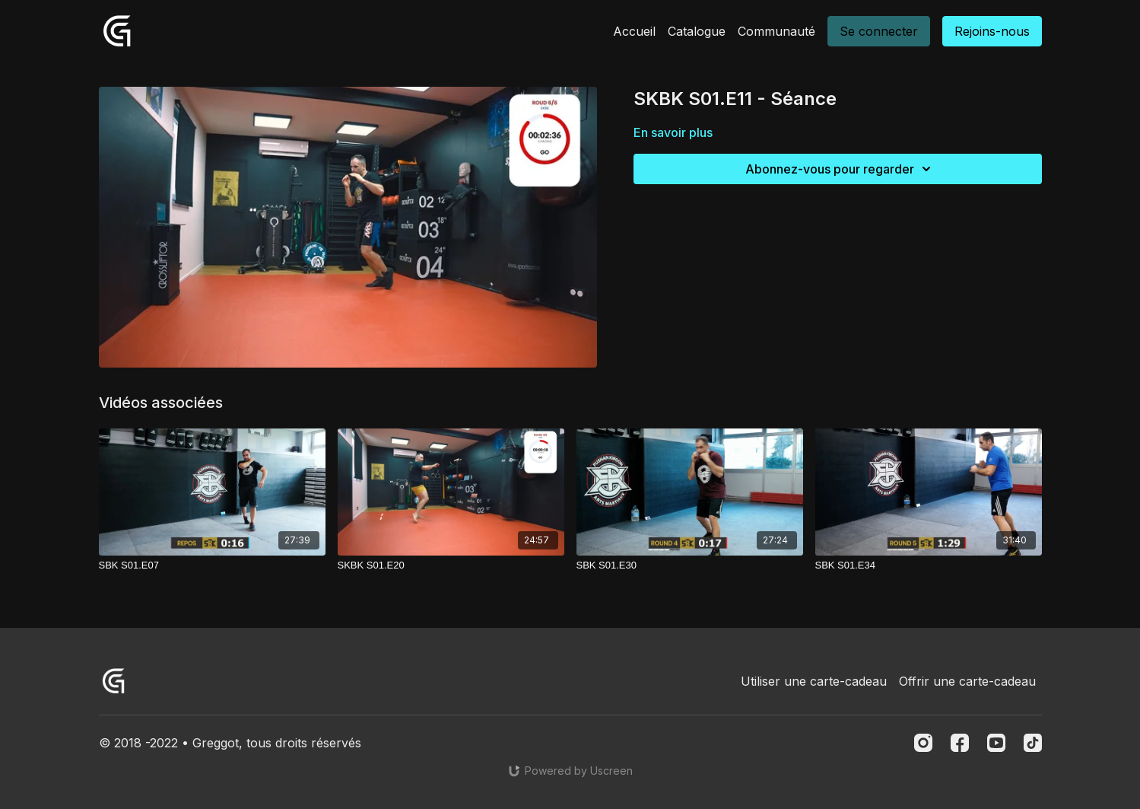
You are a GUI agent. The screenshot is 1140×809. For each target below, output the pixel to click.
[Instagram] (923, 743)
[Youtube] (996, 743)
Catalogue (697, 31)
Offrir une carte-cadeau (967, 681)
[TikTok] (1033, 743)
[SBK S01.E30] (689, 565)
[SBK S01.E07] (212, 565)
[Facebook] (960, 743)
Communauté (776, 31)
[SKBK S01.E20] (451, 565)
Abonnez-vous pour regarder (840, 169)
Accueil (634, 31)
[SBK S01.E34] (928, 565)
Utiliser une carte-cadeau (814, 681)
